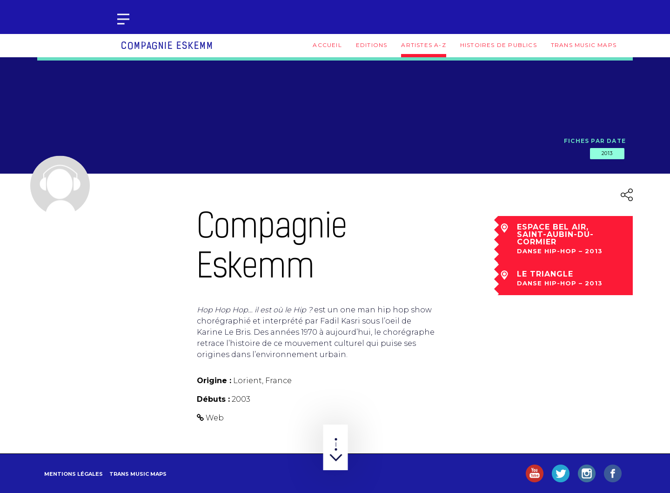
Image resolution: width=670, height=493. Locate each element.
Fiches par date (595, 140)
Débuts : (213, 399)
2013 (607, 153)
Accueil (327, 44)
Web (215, 417)
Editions (372, 44)
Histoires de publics (498, 44)
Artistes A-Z (423, 44)
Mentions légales (73, 474)
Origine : (214, 380)
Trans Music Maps (583, 44)
